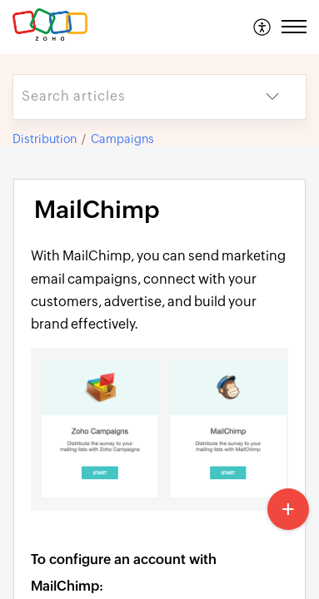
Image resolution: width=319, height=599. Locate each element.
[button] (263, 26)
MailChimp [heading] (97, 209)
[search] (126, 97)
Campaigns (122, 139)
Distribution (44, 139)
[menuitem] (263, 26)
